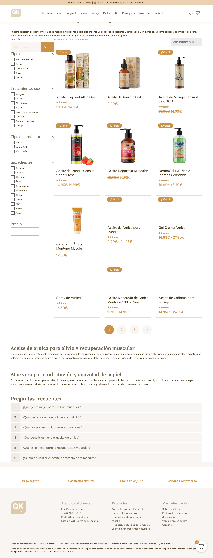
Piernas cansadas (24, 121)
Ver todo (47, 13)
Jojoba (18, 208)
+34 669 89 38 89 (71, 513)
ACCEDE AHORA (135, 2)
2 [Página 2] (122, 330)
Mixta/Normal (22, 68)
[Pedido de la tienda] (186, 42)
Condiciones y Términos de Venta (123, 543)
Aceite (18, 142)
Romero (19, 168)
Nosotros (144, 13)
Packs (106, 13)
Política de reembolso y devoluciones (156, 543)
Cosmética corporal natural (127, 509)
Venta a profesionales (174, 520)
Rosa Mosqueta (23, 186)
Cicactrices (21, 103)
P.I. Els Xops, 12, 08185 (74, 516)
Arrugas (19, 94)
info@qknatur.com (72, 509)
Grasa (18, 63)
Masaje (96, 13)
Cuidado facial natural (124, 513)
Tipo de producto (32, 137)
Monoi (18, 199)
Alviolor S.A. (68, 551)
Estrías (18, 107)
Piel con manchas (24, 59)
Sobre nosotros (171, 509)
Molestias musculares (26, 112)
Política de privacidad (79, 543)
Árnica (18, 181)
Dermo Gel (21, 146)
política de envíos (157, 548)
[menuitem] (169, 13)
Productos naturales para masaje (131, 524)
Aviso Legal (63, 543)
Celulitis (19, 98)
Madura (19, 77)
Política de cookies (98, 543)
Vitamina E (21, 190)
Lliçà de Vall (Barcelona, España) (80, 520)
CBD (116, 13)
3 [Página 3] (134, 330)
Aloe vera (20, 177)
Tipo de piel (32, 54)
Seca (18, 72)
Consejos (127, 13)
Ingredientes (32, 162)
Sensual (19, 116)
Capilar (84, 13)
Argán (18, 213)
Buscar (47, 47)
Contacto (159, 13)
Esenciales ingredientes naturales (131, 528)
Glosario (167, 524)
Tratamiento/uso (32, 89)
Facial (59, 13)
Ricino (18, 195)
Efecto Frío (21, 151)
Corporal (71, 13)
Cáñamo (19, 172)
